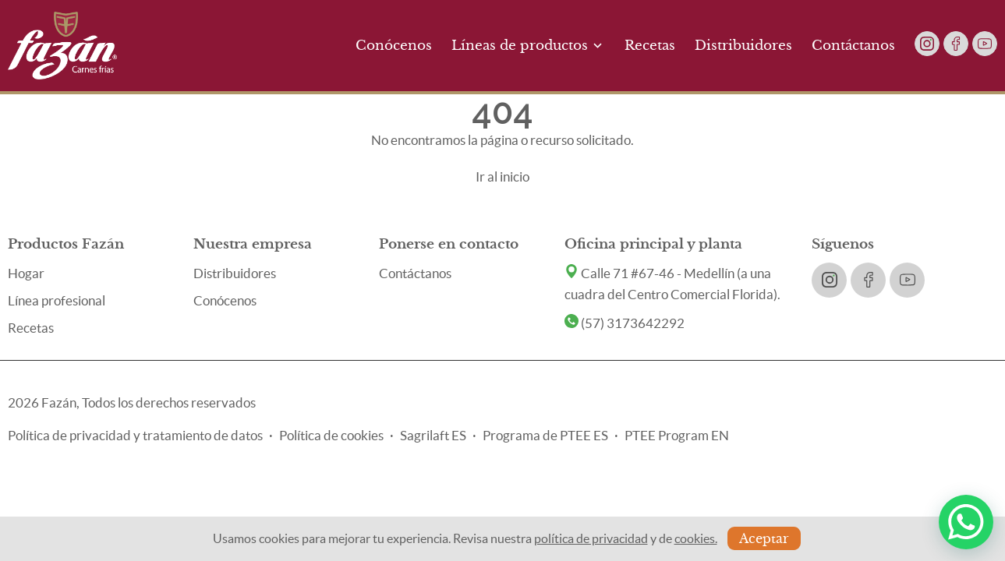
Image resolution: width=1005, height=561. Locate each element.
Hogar (26, 273)
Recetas (650, 45)
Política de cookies (331, 435)
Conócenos (394, 45)
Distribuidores (743, 45)
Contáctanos (853, 45)
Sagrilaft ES (433, 435)
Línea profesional (56, 300)
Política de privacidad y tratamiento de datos (135, 435)
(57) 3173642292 (624, 323)
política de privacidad (591, 538)
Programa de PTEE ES (545, 435)
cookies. (695, 538)
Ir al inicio (502, 176)
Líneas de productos (528, 45)
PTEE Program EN (677, 435)
